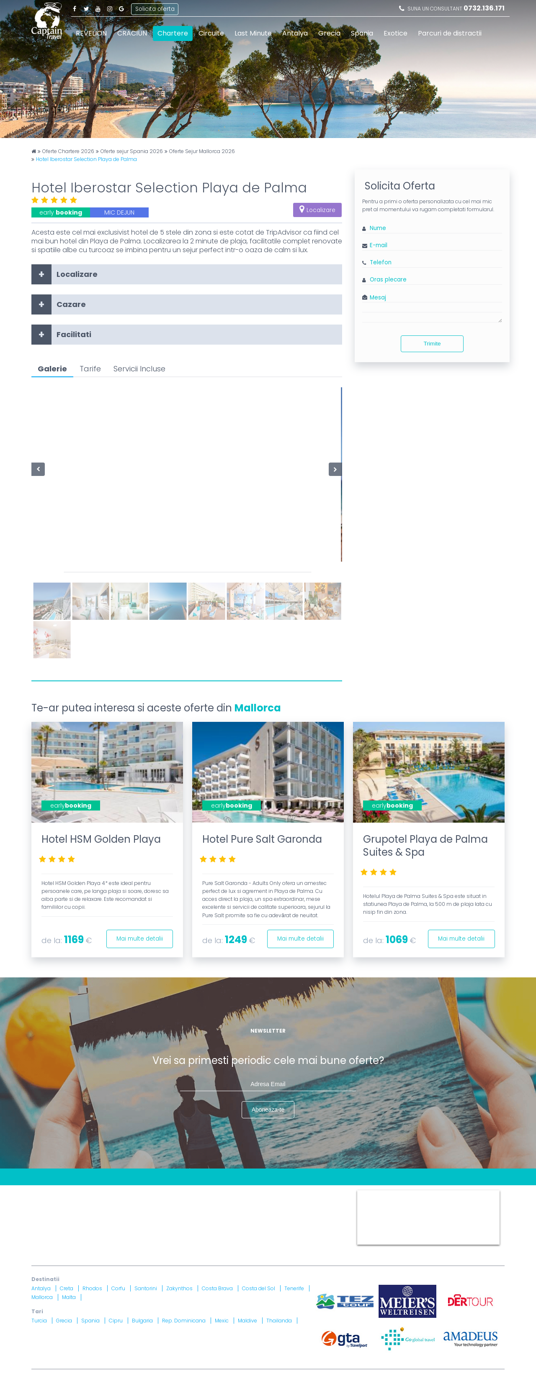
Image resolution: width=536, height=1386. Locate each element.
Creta (66, 1288)
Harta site (207, 1193)
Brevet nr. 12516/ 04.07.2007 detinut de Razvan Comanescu (225, 1229)
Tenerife (294, 1288)
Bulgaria (142, 1320)
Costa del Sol (258, 1288)
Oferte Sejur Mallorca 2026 (202, 151)
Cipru (116, 1320)
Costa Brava (217, 1288)
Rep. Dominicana (184, 1320)
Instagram (109, 8)
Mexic (222, 1320)
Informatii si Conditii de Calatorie (159, 1203)
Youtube (98, 8)
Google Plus (121, 8)
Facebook (74, 8)
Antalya (295, 33)
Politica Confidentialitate (68, 1203)
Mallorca (257, 708)
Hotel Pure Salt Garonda (262, 839)
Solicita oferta (155, 8)
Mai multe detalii (137, 938)
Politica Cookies (312, 1193)
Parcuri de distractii (450, 33)
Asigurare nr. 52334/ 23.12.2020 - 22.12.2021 (143, 1239)
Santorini (145, 1288)
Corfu (118, 1288)
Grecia (329, 33)
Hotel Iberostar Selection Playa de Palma (86, 159)
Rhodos (92, 1288)
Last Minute (253, 33)
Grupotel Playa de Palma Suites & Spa (425, 845)
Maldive (247, 1320)
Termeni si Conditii (255, 1193)
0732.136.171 (484, 8)
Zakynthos (179, 1288)
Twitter (86, 8)
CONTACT (45, 1193)
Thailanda (279, 1320)
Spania (362, 33)
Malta (69, 1297)
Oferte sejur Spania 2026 (131, 151)
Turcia (39, 1320)
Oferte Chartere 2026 (68, 151)
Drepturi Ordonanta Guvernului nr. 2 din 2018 (278, 1203)
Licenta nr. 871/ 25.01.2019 (120, 1229)
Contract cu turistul (158, 1193)
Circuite (211, 33)
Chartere (172, 33)
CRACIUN (132, 33)
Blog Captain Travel (95, 1193)
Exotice (395, 33)
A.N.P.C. (300, 1219)
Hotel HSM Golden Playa (101, 839)
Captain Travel (375, 1194)
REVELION (91, 33)
